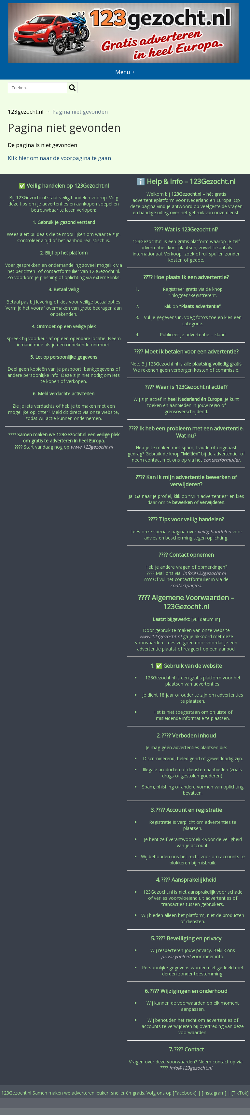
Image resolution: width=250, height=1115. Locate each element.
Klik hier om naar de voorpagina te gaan (59, 158)
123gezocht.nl (26, 111)
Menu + (125, 72)
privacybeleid (175, 956)
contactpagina (185, 585)
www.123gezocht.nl (92, 447)
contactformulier (221, 460)
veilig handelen (214, 531)
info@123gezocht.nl (204, 573)
